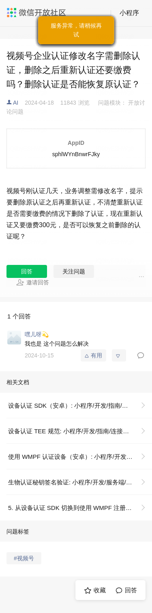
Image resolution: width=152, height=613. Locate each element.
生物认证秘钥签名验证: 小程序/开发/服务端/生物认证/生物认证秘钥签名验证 (80, 482)
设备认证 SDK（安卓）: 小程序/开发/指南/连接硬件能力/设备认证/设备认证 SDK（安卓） (80, 405)
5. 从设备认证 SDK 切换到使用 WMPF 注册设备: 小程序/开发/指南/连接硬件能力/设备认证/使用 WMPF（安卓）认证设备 (80, 507)
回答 (26, 271)
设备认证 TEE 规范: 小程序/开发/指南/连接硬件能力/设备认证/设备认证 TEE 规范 (80, 431)
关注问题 (73, 271)
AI (15, 102)
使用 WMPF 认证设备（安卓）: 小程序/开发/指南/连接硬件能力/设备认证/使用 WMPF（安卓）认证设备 (80, 456)
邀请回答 (32, 282)
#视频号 (24, 558)
